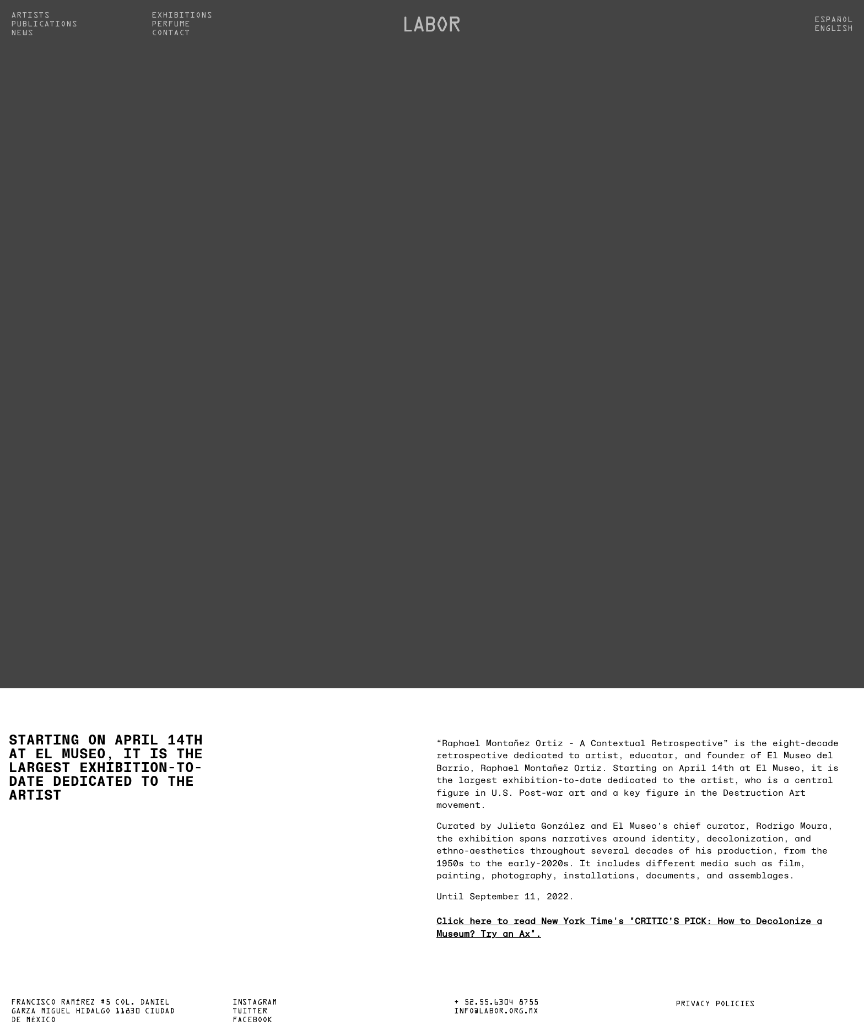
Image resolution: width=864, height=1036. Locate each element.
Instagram (255, 1003)
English (833, 29)
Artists (30, 15)
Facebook (252, 1020)
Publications (44, 24)
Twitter (250, 1011)
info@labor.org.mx (496, 1011)
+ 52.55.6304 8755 (496, 1003)
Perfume (171, 24)
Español (833, 20)
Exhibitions (182, 15)
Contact (171, 33)
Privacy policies (715, 1004)
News (22, 33)
